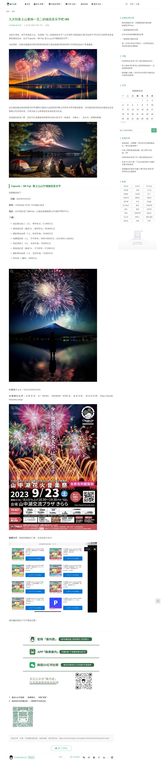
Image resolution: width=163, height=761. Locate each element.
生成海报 (75, 757)
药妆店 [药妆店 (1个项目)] (126, 221)
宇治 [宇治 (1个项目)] (137, 202)
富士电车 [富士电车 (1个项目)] (126, 205)
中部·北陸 (74, 4)
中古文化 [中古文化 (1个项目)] (149, 186)
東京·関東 (42, 4)
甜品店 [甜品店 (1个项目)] (149, 213)
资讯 (47, 25)
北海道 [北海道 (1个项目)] (137, 194)
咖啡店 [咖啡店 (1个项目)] (137, 198)
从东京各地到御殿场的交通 (132, 34)
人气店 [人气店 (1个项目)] (149, 190)
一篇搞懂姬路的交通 (130, 30)
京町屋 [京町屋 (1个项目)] (126, 190)
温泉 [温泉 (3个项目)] (125, 213)
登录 (138, 4)
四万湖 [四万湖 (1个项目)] (126, 202)
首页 (31, 4)
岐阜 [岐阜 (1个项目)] (137, 205)
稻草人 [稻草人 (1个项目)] (137, 217)
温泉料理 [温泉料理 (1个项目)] (137, 213)
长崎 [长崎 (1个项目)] (137, 221)
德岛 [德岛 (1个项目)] (125, 209)
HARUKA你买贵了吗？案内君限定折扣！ (138, 61)
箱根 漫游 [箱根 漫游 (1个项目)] (149, 217)
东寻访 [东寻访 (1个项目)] (137, 186)
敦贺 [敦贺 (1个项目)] (137, 209)
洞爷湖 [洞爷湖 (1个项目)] (149, 209)
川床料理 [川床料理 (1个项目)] (149, 205)
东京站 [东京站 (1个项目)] (126, 186)
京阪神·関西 (58, 4)
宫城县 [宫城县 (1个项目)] (149, 202)
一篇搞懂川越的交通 (130, 39)
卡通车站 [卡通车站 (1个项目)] (126, 198)
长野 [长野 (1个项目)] (149, 221)
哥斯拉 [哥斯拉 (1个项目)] (149, 198)
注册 (144, 4)
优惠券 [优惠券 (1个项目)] (126, 194)
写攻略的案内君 (15, 25)
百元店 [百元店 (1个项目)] (126, 217)
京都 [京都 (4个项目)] (137, 190)
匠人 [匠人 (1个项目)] (149, 194)
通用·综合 (100, 4)
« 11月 (122, 122)
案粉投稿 (88, 4)
